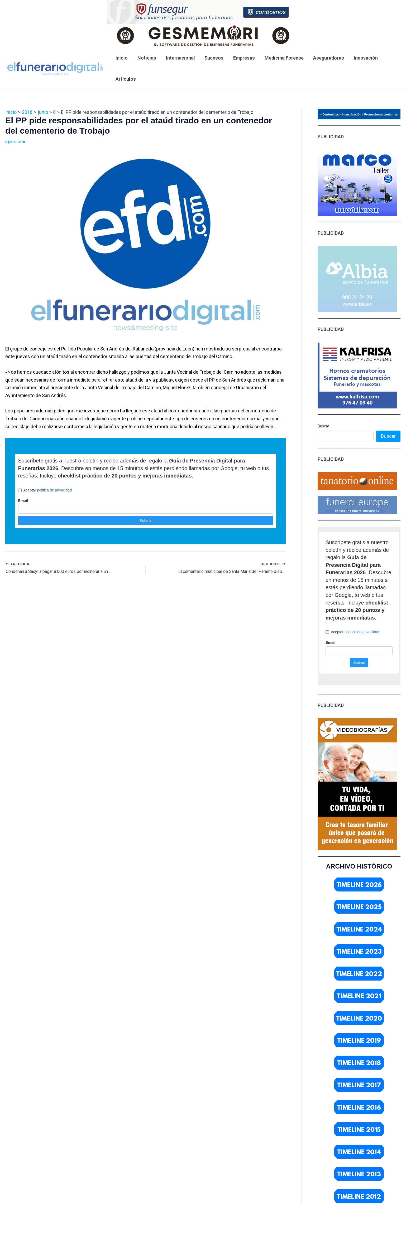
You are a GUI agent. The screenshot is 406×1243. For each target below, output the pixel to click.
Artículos (126, 79)
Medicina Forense (283, 58)
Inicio (122, 58)
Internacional (179, 58)
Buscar (323, 426)
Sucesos (213, 58)
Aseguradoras (327, 58)
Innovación (364, 58)
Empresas (243, 58)
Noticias (146, 58)
